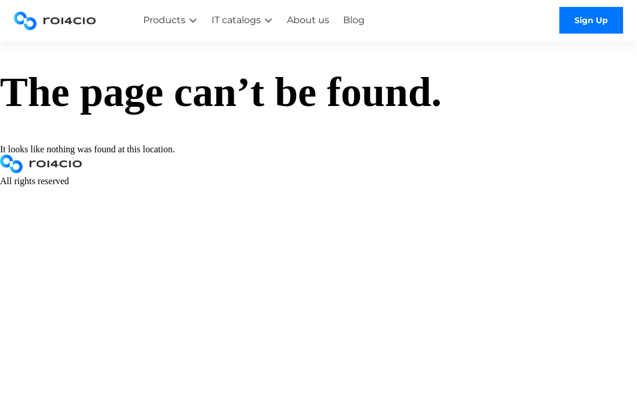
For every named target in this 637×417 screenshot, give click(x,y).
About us (308, 19)
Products (164, 19)
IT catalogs (236, 19)
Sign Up (591, 20)
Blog (354, 19)
